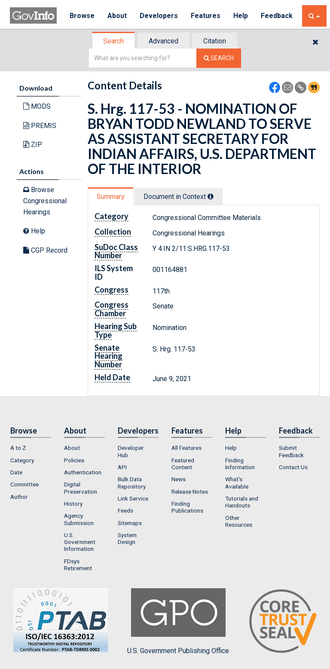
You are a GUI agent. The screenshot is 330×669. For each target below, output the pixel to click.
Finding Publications (187, 507)
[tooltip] (211, 196)
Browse (82, 16)
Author (19, 496)
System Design (127, 538)
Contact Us (293, 467)
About (117, 16)
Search (113, 41)
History (73, 503)
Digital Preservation (80, 488)
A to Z (18, 447)
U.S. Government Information (79, 542)
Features (205, 16)
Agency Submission (79, 519)
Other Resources (238, 521)
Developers (159, 16)
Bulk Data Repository (132, 482)
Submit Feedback (291, 451)
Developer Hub (131, 451)
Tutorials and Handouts (241, 502)
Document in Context (179, 196)
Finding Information (240, 463)
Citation (214, 41)
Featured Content (182, 463)
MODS (37, 106)
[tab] (114, 41)
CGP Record (45, 250)
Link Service (133, 498)
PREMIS (39, 126)
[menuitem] (30, 447)
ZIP (32, 145)
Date (16, 472)
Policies (74, 460)
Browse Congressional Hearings (45, 201)
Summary (111, 196)
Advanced (163, 41)
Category (22, 460)
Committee (24, 484)
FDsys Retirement (78, 564)
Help (240, 16)
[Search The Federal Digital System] (218, 58)
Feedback (277, 16)
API (122, 467)
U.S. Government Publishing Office (178, 621)
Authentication (82, 472)
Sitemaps (130, 522)
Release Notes (189, 491)
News (178, 479)
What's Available (236, 482)
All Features (186, 447)
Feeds (125, 510)
